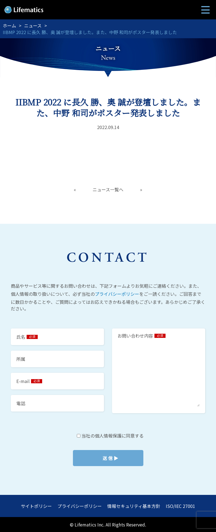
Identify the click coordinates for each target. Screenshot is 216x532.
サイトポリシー (36, 506)
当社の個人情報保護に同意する (108, 458)
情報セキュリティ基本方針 (133, 506)
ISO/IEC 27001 (180, 506)
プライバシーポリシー (117, 294)
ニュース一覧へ (108, 189)
